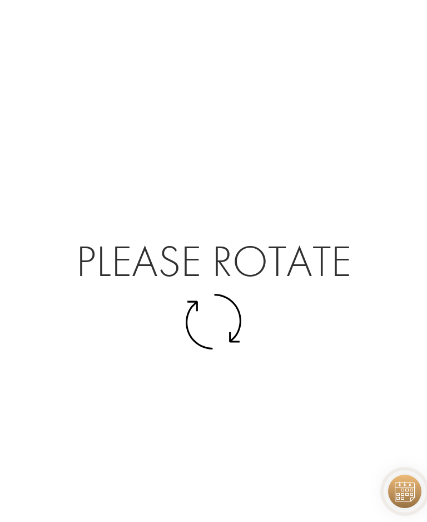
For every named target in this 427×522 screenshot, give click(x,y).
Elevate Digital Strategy (241, 500)
